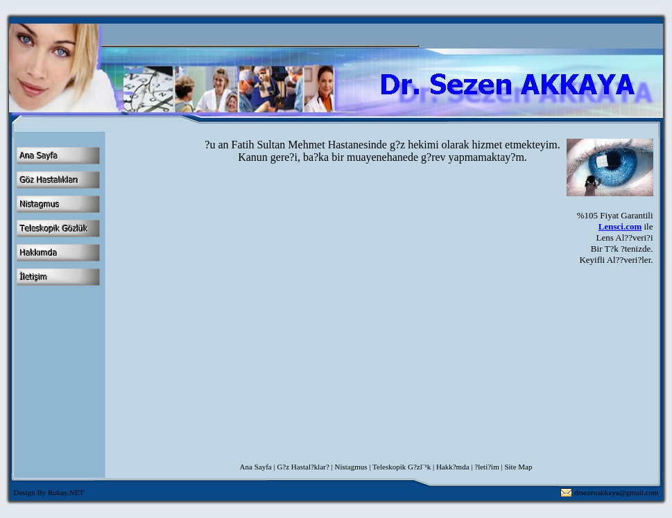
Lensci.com (619, 226)
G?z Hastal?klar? (303, 467)
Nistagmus (351, 467)
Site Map (518, 467)
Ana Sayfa (256, 467)
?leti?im (486, 467)
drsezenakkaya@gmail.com (616, 492)
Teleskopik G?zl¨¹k (401, 467)
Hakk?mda (452, 467)
